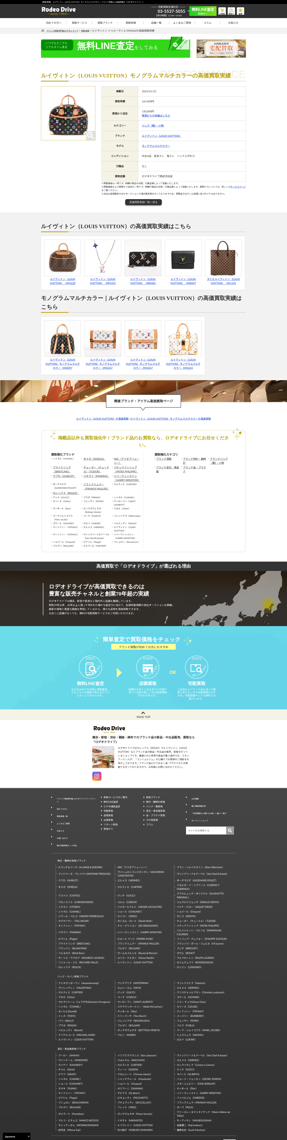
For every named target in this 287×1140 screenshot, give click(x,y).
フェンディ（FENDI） (188, 1002)
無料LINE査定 (111, 808)
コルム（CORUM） (128, 887)
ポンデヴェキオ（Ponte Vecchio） (136, 1092)
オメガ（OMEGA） (92, 458)
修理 (239, 10)
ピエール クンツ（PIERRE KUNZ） (136, 924)
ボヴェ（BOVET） (187, 938)
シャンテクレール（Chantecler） (135, 1057)
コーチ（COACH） (128, 979)
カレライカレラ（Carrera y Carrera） (196, 1043)
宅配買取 (108, 817)
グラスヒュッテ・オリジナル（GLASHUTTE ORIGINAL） (200, 880)
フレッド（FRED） (128, 1085)
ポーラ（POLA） (186, 1085)
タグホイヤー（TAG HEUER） (74, 906)
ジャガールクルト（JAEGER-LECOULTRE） (141, 892)
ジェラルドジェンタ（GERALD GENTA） (199, 887)
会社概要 (193, 803)
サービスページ (238, 187)
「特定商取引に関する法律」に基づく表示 (211, 812)
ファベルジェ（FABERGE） (191, 1076)
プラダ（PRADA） (68, 1007)
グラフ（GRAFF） (68, 1052)
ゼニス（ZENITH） (187, 901)
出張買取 (108, 826)
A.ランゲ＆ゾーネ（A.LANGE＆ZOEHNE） (81, 852)
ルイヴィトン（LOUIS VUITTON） (162, 135)
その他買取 (152, 826)
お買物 (217, 10)
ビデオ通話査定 (112, 812)
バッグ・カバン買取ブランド (71, 960)
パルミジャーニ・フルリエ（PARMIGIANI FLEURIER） (199, 917)
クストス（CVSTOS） (70, 880)
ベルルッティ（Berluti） (71, 1012)
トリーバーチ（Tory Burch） (133, 997)
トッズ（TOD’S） (67, 997)
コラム (207, 22)
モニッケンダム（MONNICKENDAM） (79, 1103)
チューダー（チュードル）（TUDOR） (96, 468)
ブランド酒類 (162, 458)
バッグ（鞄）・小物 (153, 125)
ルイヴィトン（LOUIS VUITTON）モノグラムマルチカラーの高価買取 (170, 418)
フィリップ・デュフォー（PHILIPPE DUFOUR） (202, 924)
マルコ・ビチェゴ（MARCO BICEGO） (79, 1099)
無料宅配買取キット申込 (67, 834)
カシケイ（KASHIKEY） (71, 1043)
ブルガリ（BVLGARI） (129, 933)
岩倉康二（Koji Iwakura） (190, 1103)
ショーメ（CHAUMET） (130, 896)
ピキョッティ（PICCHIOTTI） (133, 1076)
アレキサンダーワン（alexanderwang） (79, 965)
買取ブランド (105, 22)
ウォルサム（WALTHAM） (132, 1038)
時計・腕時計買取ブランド (70, 847)
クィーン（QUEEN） (129, 1048)
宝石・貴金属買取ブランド (70, 1029)
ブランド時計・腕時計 (194, 458)
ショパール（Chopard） (189, 896)
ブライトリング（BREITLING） (60, 468)
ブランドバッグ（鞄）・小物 (221, 460)
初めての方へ (53, 22)
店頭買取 (108, 821)
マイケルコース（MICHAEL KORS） (77, 1016)
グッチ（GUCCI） (127, 880)
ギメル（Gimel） (67, 1048)
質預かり (108, 835)
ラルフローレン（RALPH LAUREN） (196, 943)
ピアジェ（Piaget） (68, 924)
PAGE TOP (143, 723)
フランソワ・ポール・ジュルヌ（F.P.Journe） (201, 929)
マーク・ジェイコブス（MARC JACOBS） (199, 1012)
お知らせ (233, 22)
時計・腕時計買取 (155, 808)
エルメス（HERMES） (129, 865)
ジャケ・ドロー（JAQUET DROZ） (195, 892)
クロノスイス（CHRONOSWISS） (76, 887)
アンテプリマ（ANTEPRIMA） (134, 965)
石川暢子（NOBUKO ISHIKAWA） (136, 1108)
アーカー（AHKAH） (69, 1034)
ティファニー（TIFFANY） (72, 910)
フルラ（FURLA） (186, 1007)
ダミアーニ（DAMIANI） (131, 1066)
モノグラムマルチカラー (156, 146)
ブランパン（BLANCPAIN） (73, 933)
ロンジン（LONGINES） (190, 952)
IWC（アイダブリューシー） (126, 460)
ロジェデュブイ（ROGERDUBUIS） (196, 947)
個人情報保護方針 (198, 808)
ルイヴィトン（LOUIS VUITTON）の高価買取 (102, 418)
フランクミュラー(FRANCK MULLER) (196, 1081)
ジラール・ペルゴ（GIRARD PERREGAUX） (81, 901)
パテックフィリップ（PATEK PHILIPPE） (124, 468)
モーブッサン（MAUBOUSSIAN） (195, 1099)
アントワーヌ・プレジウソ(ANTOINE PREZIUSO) (84, 859)
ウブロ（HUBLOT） (63, 473)
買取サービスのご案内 (115, 803)
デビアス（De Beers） (129, 1071)
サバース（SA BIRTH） (189, 1052)
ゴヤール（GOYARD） (189, 979)
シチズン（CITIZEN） (70, 892)
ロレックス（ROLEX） (64, 488)
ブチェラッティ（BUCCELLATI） (135, 1081)
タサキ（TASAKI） (68, 1066)
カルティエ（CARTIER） (131, 872)
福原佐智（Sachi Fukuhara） (192, 1108)
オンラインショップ (199, 817)
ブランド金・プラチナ (194, 466)
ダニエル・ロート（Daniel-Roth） (136, 906)
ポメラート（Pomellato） (71, 1092)
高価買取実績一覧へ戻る (143, 202)
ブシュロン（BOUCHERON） (74, 1081)
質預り (228, 10)
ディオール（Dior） (128, 993)
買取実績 (131, 22)
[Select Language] (16, 1136)
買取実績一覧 (61, 816)
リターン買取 (111, 830)
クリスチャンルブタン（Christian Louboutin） (201, 974)
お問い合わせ (61, 830)
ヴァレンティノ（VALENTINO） (75, 969)
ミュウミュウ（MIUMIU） (191, 1016)
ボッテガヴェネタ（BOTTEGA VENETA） (140, 1012)
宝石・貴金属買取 (155, 817)
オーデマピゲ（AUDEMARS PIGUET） (197, 865)
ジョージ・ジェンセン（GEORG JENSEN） (200, 1057)
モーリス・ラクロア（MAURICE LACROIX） (82, 943)
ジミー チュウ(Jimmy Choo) (191, 983)
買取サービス (79, 22)
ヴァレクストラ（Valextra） (192, 965)
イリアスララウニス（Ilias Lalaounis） (138, 1034)
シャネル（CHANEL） (70, 896)
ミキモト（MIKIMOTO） (131, 1099)
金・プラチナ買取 (155, 821)
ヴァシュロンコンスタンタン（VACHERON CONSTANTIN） (141, 859)
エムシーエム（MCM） (130, 969)
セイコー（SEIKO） (128, 901)
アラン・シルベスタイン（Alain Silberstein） (201, 852)
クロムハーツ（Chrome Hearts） (135, 1052)
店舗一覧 (156, 22)
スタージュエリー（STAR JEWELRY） (197, 1062)
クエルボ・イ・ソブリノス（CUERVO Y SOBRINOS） (198, 872)
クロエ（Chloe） (67, 979)
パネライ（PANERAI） (94, 473)
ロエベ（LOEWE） (187, 1021)
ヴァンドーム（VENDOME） (74, 1038)
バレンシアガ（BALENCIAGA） (134, 1002)
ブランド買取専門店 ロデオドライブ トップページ (76, 805)
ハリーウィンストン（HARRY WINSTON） (125, 475)
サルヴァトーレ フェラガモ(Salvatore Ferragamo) (84, 983)
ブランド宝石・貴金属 (167, 466)
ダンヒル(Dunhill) (67, 993)
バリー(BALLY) (66, 1002)
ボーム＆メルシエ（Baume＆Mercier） (138, 938)
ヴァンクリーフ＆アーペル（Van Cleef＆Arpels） (203, 859)
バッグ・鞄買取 (154, 812)
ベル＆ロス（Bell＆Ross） (72, 938)
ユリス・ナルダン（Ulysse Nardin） (137, 943)
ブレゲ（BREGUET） (188, 933)
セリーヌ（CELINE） (188, 988)
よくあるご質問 (182, 22)
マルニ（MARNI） (127, 1016)
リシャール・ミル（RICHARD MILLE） (79, 947)
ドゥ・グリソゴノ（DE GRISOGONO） (139, 910)
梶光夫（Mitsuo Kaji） (70, 1108)
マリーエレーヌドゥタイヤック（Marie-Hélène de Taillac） (203, 1092)
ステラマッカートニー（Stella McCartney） (141, 988)
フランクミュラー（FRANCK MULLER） (94, 483)
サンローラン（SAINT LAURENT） (136, 983)
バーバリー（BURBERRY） (191, 997)
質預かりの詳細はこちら (156, 115)
